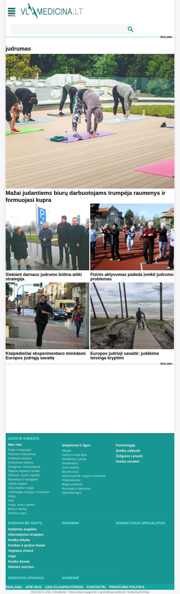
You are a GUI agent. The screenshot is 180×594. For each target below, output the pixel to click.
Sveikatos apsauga (26, 578)
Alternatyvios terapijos (25, 534)
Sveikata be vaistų (25, 523)
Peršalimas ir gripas (74, 459)
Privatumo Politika (127, 587)
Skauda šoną (70, 471)
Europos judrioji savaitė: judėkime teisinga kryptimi (124, 355)
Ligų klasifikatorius (64, 587)
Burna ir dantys (17, 509)
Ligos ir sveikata (23, 438)
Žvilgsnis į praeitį (129, 456)
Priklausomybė (71, 480)
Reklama (166, 37)
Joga (12, 556)
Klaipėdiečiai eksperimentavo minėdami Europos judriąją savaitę (46, 355)
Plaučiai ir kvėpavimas (22, 454)
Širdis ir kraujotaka (19, 450)
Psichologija (125, 445)
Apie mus (33, 587)
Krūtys (12, 496)
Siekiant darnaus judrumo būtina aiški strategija (44, 276)
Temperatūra (70, 463)
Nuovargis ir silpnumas (76, 488)
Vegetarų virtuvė (21, 551)
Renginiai (70, 523)
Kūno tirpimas (70, 467)
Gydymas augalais (22, 529)
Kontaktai (96, 587)
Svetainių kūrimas (138, 592)
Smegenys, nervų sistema (24, 466)
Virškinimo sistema (19, 458)
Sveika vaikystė (128, 451)
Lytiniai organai (17, 483)
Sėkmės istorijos (21, 567)
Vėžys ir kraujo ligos (74, 455)
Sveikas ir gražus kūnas (26, 545)
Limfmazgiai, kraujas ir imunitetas (28, 492)
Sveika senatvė (127, 461)
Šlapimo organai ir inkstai (23, 471)
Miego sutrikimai (72, 484)
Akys (11, 500)
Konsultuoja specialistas (140, 523)
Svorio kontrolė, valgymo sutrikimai (83, 476)
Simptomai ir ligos (76, 445)
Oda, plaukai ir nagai (21, 488)
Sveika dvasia (19, 561)
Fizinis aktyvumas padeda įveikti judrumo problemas (131, 276)
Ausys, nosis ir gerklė (21, 504)
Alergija (66, 450)
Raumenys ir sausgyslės (23, 479)
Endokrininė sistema (20, 462)
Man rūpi (15, 444)
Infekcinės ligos (71, 492)
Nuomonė (70, 578)
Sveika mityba (19, 540)
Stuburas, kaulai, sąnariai (24, 475)
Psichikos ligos (17, 513)
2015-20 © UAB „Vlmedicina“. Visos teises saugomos (64, 592)
